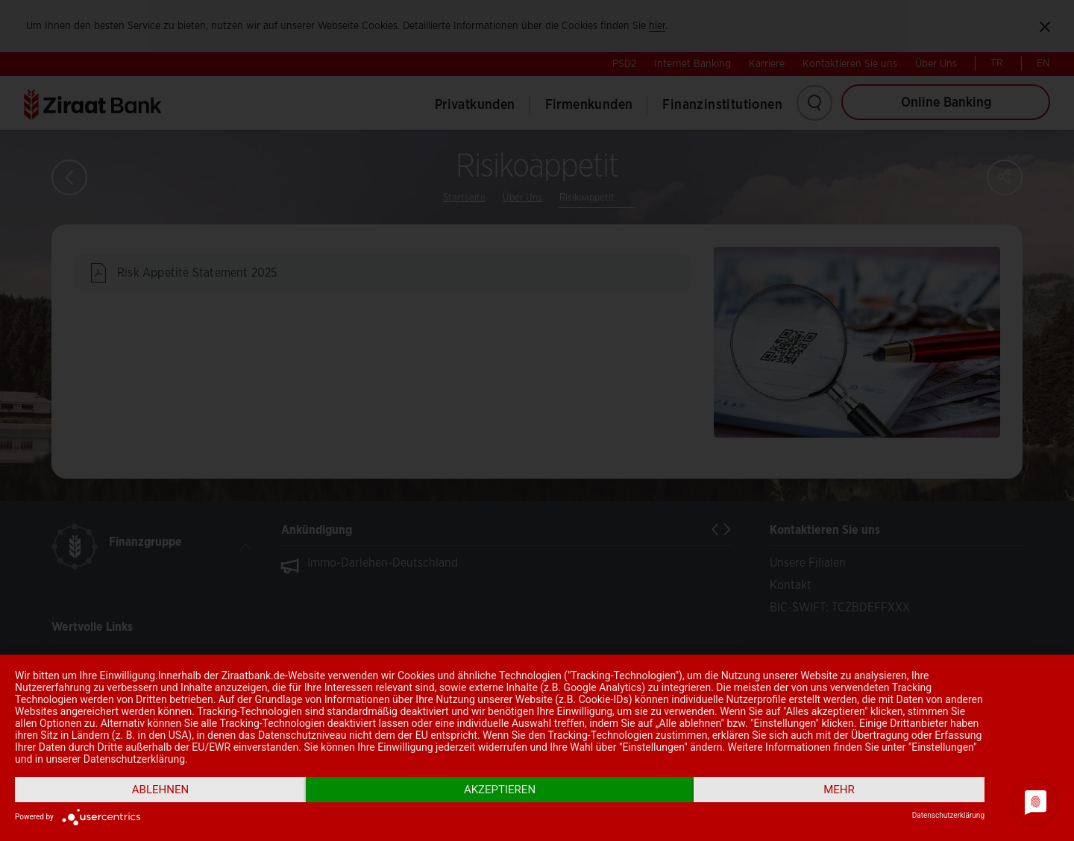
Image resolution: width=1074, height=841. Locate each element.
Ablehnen (160, 789)
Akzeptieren (500, 789)
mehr (839, 789)
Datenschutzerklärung (948, 815)
